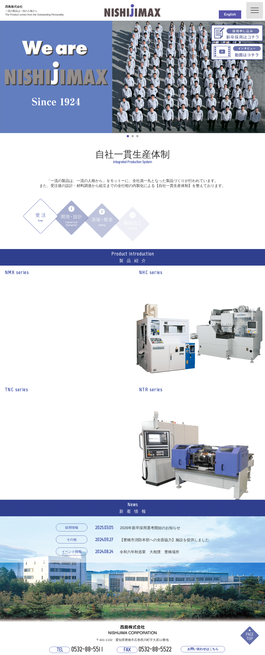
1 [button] (128, 136)
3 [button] (137, 136)
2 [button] (132, 136)
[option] (132, 77)
